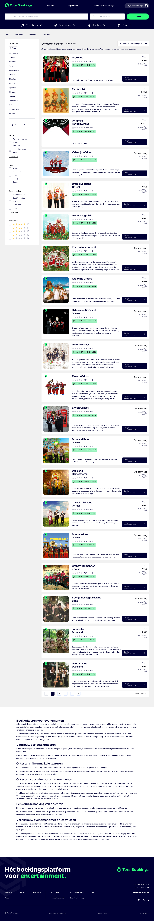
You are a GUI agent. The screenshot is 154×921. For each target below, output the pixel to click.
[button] (46, 694)
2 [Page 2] (59, 693)
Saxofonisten (13, 100)
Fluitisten (12, 74)
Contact (50, 5)
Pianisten (12, 96)
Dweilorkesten (14, 70)
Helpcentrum (73, 5)
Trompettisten (14, 109)
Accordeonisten (14, 53)
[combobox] (133, 44)
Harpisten (12, 83)
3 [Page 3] (65, 693)
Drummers (12, 61)
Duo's (11, 66)
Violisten (12, 113)
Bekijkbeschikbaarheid (134, 78)
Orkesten (12, 92)
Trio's (10, 105)
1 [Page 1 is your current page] (52, 693)
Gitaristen (12, 79)
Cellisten (12, 57)
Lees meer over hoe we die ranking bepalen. (120, 49)
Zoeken (137, 16)
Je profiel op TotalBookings (103, 5)
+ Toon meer (13, 157)
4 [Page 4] (72, 693)
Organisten (12, 87)
